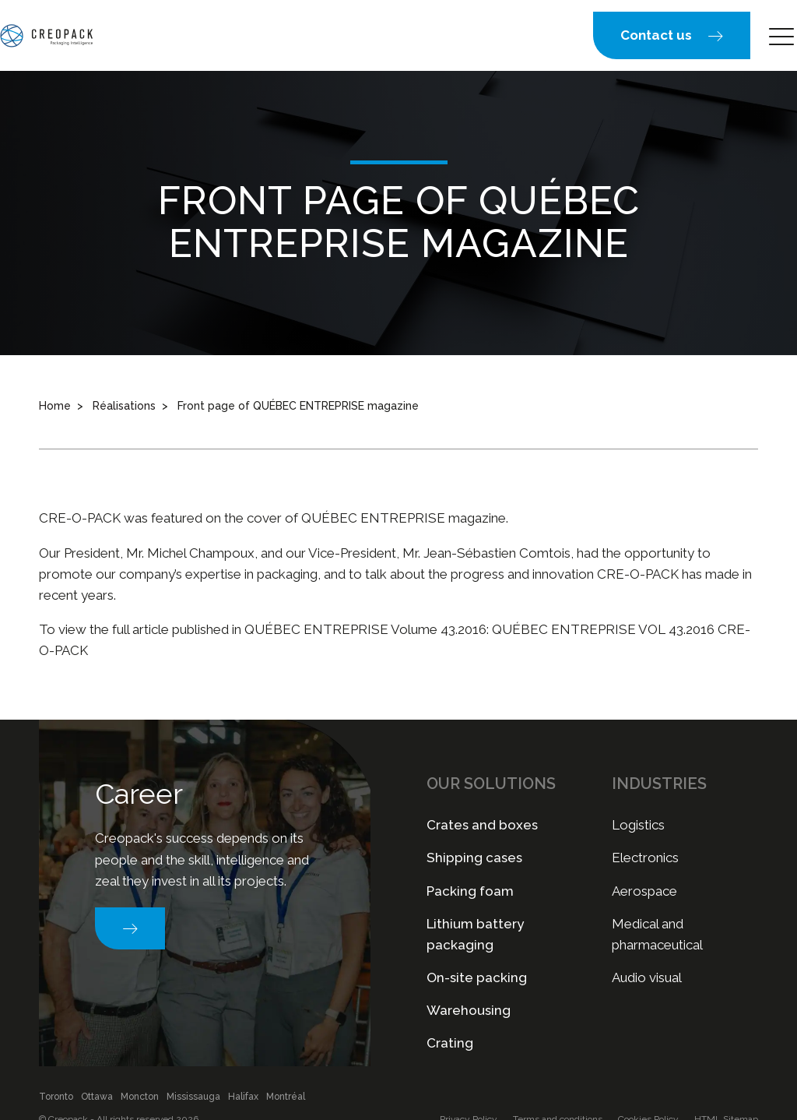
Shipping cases (474, 857)
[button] (671, 35)
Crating (450, 1043)
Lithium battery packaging (475, 934)
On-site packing (477, 977)
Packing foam (470, 891)
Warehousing (469, 1010)
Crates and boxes (482, 825)
